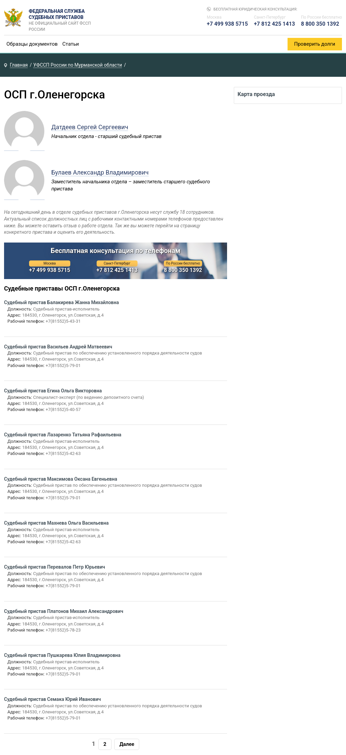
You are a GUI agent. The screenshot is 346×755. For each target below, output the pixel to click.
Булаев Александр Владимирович (100, 172)
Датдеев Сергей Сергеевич (89, 127)
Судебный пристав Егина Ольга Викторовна (53, 390)
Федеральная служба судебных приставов (62, 17)
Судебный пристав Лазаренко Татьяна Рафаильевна (62, 434)
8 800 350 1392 (320, 24)
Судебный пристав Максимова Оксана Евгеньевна (60, 479)
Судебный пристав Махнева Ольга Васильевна (56, 523)
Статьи (71, 44)
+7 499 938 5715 (227, 24)
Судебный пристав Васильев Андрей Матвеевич (58, 346)
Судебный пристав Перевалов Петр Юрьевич (54, 567)
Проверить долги (315, 44)
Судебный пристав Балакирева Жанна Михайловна (61, 302)
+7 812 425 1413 (274, 24)
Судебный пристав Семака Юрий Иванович (52, 699)
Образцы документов (32, 44)
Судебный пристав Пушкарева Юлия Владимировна (62, 655)
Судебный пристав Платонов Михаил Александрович (63, 611)
